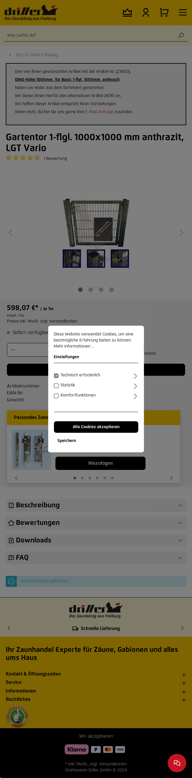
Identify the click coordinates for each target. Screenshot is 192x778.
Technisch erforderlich (80, 375)
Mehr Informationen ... (74, 346)
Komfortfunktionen (78, 395)
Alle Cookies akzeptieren (96, 427)
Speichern (66, 441)
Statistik (68, 385)
